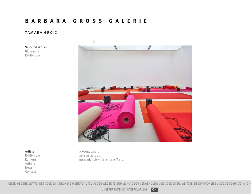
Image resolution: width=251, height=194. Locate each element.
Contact (30, 171)
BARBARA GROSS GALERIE (87, 21)
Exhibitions (33, 155)
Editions (31, 159)
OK (154, 189)
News (29, 167)
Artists (29, 151)
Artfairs (30, 163)
